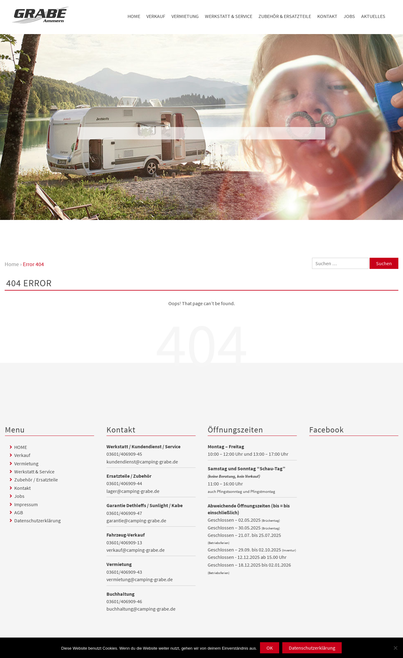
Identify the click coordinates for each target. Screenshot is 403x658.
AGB (18, 512)
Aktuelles (373, 16)
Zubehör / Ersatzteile (36, 479)
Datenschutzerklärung (37, 520)
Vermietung (185, 16)
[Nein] (395, 648)
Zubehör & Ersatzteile (284, 16)
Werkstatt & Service (228, 16)
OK (269, 648)
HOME (134, 16)
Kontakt (327, 16)
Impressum (26, 504)
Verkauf (155, 16)
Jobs (349, 16)
